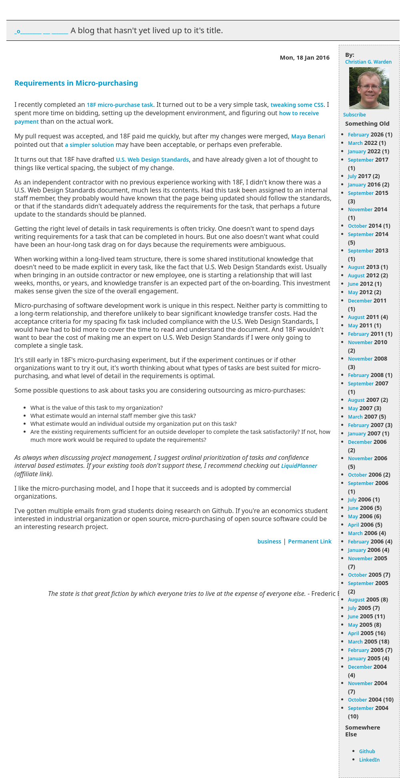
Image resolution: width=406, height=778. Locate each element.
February (358, 134)
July (352, 176)
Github (367, 751)
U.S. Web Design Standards (152, 159)
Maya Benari (308, 136)
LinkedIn (369, 759)
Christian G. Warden (368, 61)
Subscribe (354, 114)
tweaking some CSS (296, 104)
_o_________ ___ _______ (41, 31)
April (353, 524)
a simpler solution (89, 144)
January (357, 151)
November (360, 209)
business (270, 541)
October (357, 226)
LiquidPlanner (299, 465)
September (361, 159)
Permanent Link (310, 541)
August (356, 267)
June (353, 284)
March (355, 143)
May (353, 292)
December (360, 300)
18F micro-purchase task (120, 104)
